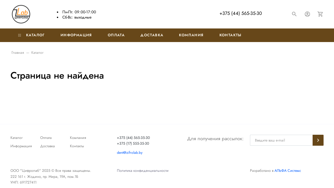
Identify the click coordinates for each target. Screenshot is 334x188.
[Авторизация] (307, 14)
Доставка (151, 35)
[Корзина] (320, 14)
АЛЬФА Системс (287, 170)
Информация (76, 35)
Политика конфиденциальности (143, 170)
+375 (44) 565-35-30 (240, 13)
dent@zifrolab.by (129, 152)
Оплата (116, 35)
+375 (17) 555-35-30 (133, 143)
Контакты (230, 35)
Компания (191, 35)
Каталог (31, 35)
